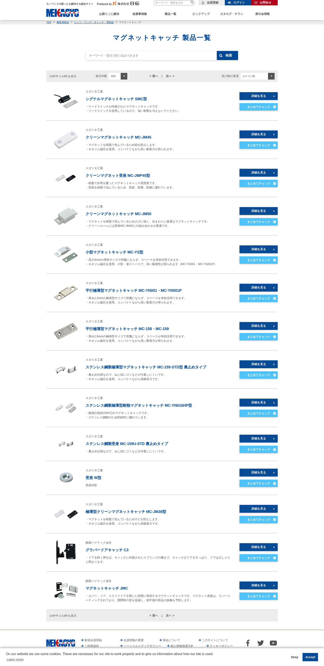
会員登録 (212, 2)
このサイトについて (215, 640)
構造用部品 (63, 22)
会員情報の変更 (134, 640)
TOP (48, 22)
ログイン (239, 2)
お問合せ (265, 2)
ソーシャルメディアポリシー (142, 645)
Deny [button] (294, 657)
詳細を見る (258, 96)
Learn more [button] (15, 659)
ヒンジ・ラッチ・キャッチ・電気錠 (94, 22)
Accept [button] (310, 657)
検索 (229, 55)
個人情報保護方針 (182, 645)
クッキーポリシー (221, 645)
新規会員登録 (93, 640)
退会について (171, 640)
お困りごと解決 (109, 14)
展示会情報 (262, 14)
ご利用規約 (92, 645)
